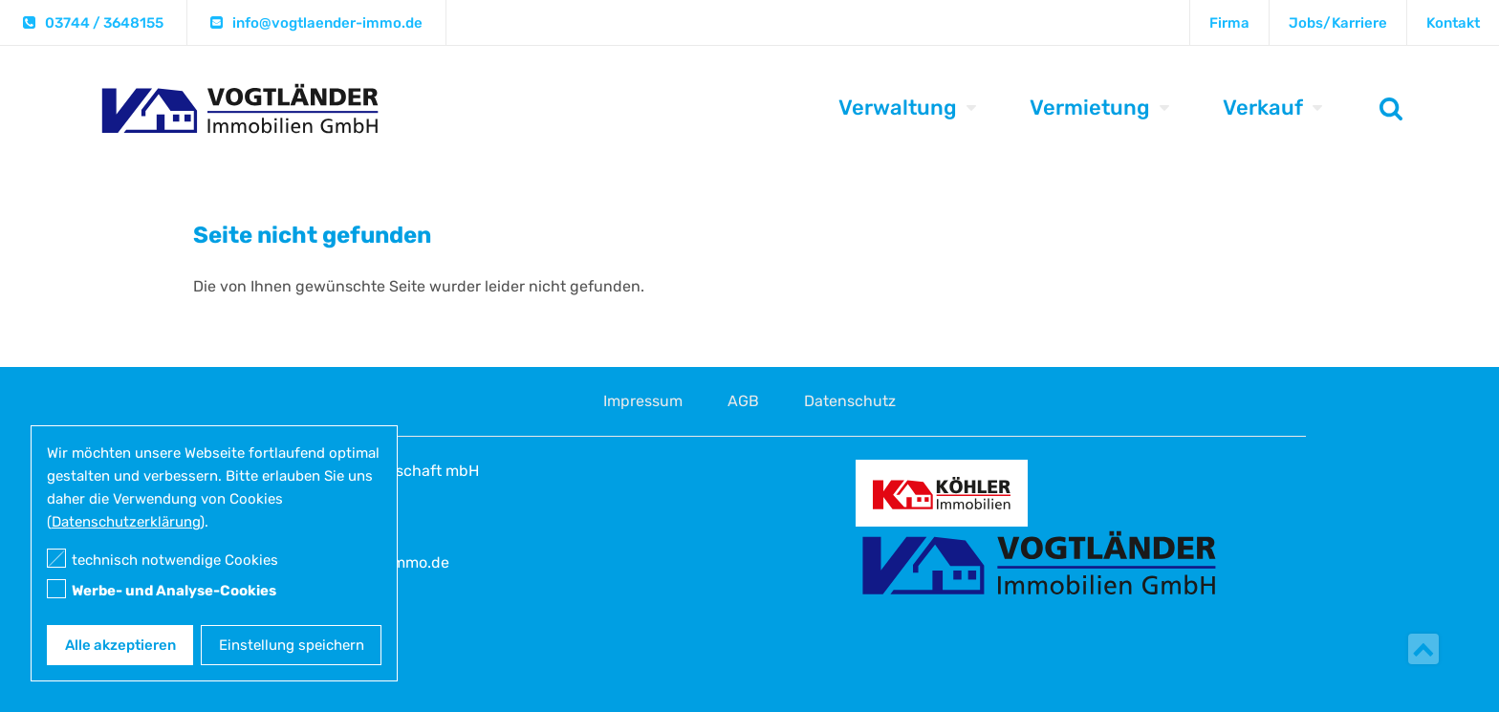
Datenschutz (850, 401)
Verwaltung (897, 107)
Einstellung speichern (291, 645)
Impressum (643, 401)
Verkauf (1263, 107)
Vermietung (1090, 107)
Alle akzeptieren (120, 645)
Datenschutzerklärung (126, 521)
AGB (743, 401)
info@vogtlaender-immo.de (327, 23)
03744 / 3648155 (104, 23)
